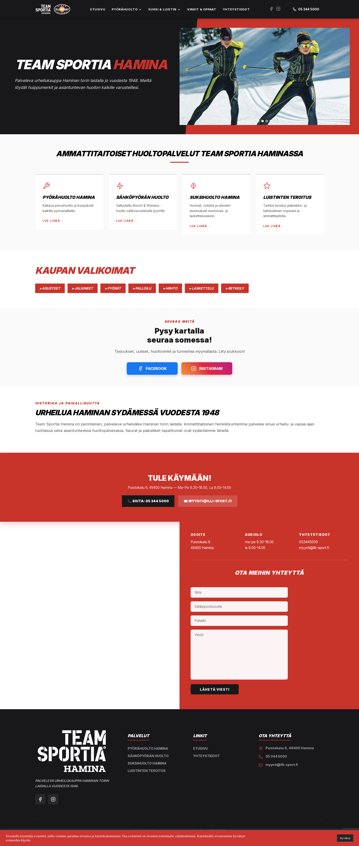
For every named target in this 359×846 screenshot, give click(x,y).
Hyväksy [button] (345, 838)
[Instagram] (278, 9)
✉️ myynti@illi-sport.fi (208, 501)
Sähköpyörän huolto (148, 756)
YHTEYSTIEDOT (236, 9)
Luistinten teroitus (147, 771)
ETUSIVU (97, 9)
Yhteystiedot (206, 756)
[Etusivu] (53, 9)
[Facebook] (271, 9)
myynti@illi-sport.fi (282, 765)
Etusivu (200, 748)
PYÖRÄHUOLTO (127, 9)
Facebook (152, 368)
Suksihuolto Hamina (147, 763)
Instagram (207, 368)
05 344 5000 (276, 756)
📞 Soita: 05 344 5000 (148, 501)
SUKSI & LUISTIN (164, 9)
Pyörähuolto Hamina (148, 748)
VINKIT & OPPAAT (201, 9)
